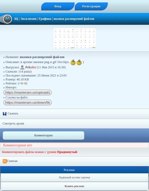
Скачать (10, 114)
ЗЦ (16, 19)
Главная (10, 161)
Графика (45, 19)
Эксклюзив (28, 19)
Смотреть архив (13, 123)
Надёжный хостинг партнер (74, 177)
